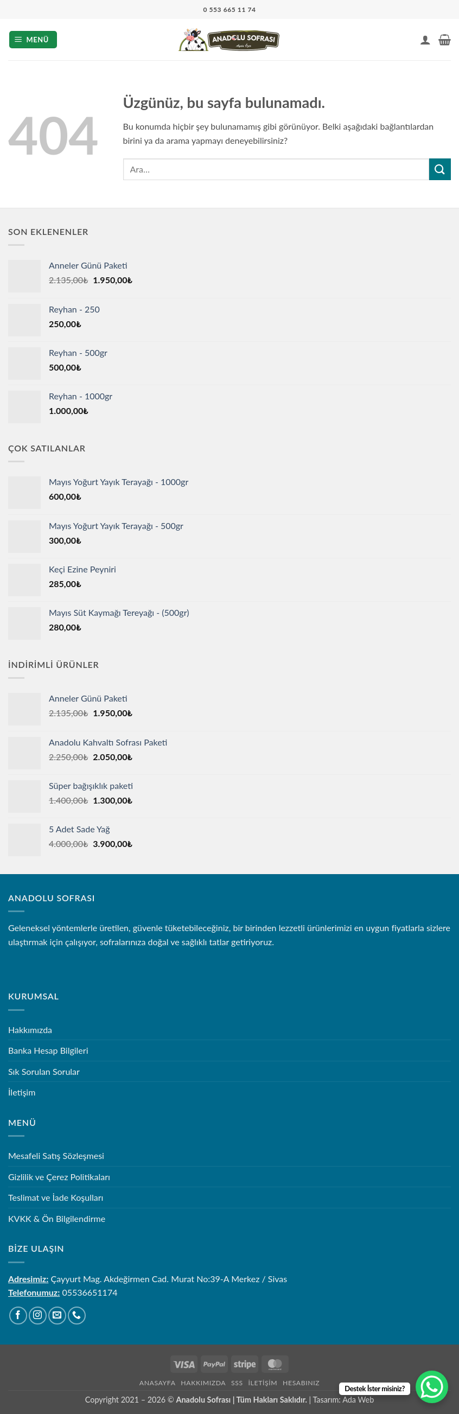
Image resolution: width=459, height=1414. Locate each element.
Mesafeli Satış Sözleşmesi (56, 1155)
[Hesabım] (425, 40)
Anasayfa (157, 1383)
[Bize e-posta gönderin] (57, 1315)
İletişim (21, 1092)
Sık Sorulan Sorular (44, 1071)
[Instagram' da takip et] (38, 1315)
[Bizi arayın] (77, 1315)
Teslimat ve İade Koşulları (55, 1197)
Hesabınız (301, 1383)
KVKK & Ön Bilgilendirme (56, 1218)
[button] (33, 40)
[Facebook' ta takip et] (18, 1315)
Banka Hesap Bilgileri (48, 1050)
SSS (237, 1383)
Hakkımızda (30, 1029)
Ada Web (358, 1399)
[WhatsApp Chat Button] (432, 1387)
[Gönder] (440, 169)
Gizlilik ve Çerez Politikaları (59, 1176)
